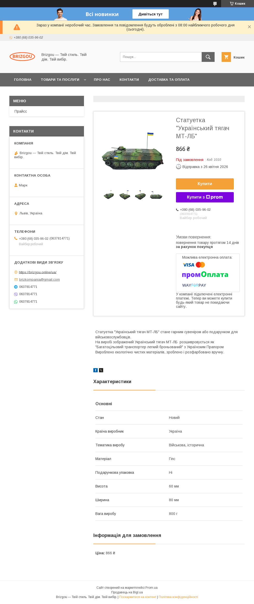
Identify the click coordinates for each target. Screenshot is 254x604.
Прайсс (21, 111)
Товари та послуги (60, 80)
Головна (22, 80)
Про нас (102, 80)
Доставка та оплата (168, 80)
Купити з (205, 197)
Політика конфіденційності (178, 597)
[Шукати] (208, 57)
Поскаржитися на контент (137, 597)
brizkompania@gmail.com (39, 279)
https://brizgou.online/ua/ (38, 272)
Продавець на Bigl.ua (127, 592)
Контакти (129, 80)
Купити (205, 183)
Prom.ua (151, 588)
